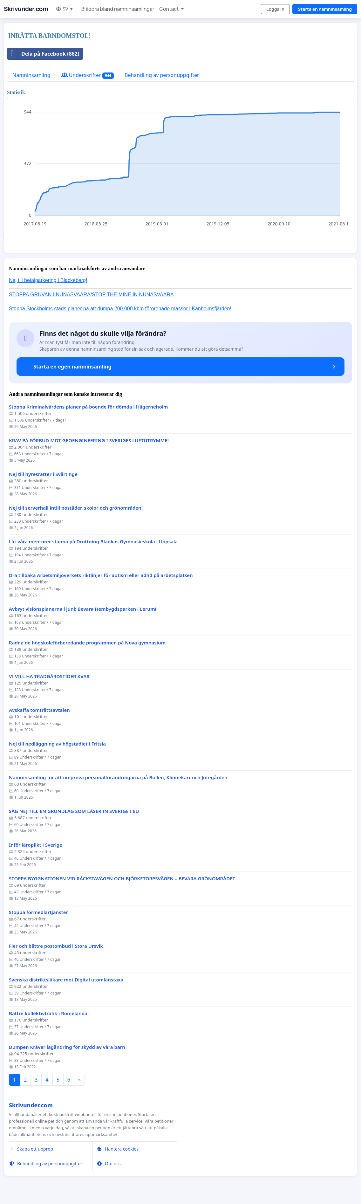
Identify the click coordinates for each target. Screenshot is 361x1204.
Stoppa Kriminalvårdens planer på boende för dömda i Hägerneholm (88, 407)
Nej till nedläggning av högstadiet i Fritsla (57, 744)
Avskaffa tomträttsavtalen (39, 710)
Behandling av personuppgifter (162, 75)
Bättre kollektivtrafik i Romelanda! (49, 1013)
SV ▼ (65, 9)
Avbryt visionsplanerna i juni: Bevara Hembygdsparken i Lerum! (82, 609)
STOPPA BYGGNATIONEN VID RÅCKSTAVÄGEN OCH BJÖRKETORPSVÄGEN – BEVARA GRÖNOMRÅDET (122, 879)
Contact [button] (170, 8)
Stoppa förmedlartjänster (38, 912)
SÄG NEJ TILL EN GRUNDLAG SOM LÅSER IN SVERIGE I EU (74, 811)
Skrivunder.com (26, 9)
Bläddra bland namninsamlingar (117, 8)
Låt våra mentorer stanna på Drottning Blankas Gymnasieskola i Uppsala (93, 542)
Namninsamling (31, 75)
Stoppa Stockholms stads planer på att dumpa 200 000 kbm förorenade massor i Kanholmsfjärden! (120, 308)
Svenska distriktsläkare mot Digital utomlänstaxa (66, 980)
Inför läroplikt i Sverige (35, 845)
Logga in (275, 9)
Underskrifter (87, 75)
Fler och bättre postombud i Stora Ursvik (56, 946)
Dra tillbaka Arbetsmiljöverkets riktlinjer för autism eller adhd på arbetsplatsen (101, 575)
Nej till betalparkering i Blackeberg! (48, 280)
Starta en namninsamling (325, 9)
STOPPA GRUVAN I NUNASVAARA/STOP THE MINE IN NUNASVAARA (91, 294)
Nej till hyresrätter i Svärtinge (43, 474)
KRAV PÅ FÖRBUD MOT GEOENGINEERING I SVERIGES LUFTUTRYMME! (89, 440)
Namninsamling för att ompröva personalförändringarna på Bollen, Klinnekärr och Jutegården (118, 777)
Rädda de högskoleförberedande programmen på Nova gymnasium (87, 643)
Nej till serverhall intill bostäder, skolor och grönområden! (76, 508)
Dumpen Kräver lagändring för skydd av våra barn (67, 1047)
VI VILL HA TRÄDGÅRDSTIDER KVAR (49, 676)
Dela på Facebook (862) (43, 53)
